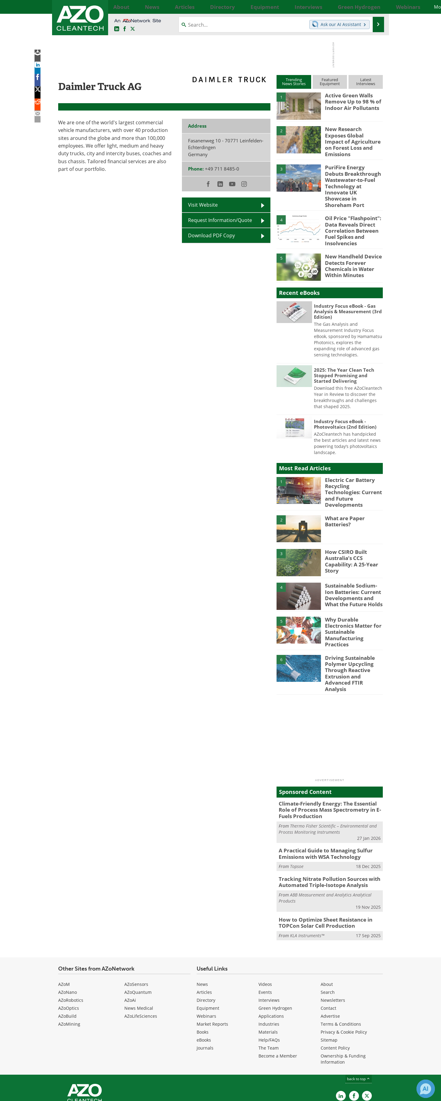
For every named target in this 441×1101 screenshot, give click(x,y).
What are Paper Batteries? (343, 497)
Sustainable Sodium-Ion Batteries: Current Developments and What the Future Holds (354, 570)
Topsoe (296, 825)
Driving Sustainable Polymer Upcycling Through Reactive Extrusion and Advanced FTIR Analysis (353, 641)
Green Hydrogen (275, 964)
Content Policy (335, 1003)
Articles (204, 948)
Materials (268, 987)
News (202, 940)
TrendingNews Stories (294, 81)
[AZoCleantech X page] (367, 1051)
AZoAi (130, 956)
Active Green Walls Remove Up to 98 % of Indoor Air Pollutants (350, 100)
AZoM (64, 940)
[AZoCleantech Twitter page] (132, 29)
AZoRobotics (70, 956)
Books (203, 987)
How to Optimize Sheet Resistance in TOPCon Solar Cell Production (321, 879)
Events (265, 948)
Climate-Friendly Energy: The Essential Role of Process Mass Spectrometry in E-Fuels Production (329, 771)
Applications (271, 972)
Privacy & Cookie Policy (344, 987)
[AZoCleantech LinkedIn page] (116, 29)
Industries (268, 980)
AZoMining (69, 980)
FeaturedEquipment (330, 81)
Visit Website (203, 204)
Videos (265, 940)
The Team (268, 1003)
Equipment (208, 964)
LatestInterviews (365, 81)
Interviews (269, 956)
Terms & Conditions (341, 980)
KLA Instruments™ (307, 891)
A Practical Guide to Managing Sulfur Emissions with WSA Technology (321, 813)
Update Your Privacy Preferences (104, 1093)
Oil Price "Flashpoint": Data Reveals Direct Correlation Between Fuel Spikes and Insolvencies (350, 214)
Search (328, 948)
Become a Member (277, 1011)
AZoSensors (136, 940)
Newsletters (333, 956)
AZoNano (67, 948)
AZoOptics (68, 964)
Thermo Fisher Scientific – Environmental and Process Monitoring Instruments (328, 789)
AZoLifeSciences (140, 972)
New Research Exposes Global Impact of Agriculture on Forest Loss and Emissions (351, 137)
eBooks (204, 995)
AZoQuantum (138, 948)
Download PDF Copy (211, 235)
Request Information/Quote (220, 220)
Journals (205, 1003)
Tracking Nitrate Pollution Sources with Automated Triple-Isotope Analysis (324, 840)
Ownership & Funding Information (343, 1014)
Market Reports (212, 980)
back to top (358, 1034)
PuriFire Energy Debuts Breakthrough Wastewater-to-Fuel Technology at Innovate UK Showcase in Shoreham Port (352, 177)
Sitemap (329, 995)
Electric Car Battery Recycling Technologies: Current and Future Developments (352, 469)
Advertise (330, 972)
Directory (206, 956)
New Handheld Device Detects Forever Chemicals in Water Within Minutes (350, 246)
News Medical (138, 964)
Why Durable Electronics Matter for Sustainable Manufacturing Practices (353, 601)
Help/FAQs (269, 995)
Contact (328, 964)
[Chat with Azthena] (426, 1089)
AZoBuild (67, 972)
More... (375, 7)
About (327, 940)
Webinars (206, 972)
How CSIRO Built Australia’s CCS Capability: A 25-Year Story (349, 536)
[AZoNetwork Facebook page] (124, 29)
